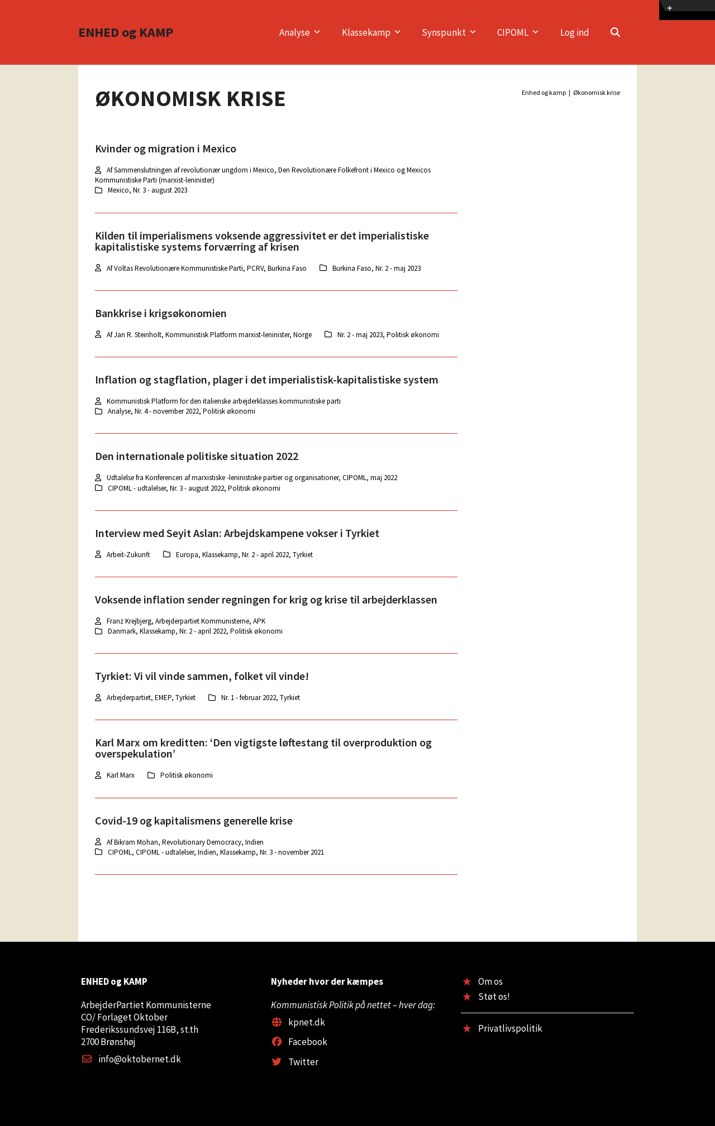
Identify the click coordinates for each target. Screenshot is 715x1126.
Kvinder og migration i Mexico (165, 148)
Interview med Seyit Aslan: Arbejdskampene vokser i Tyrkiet (237, 533)
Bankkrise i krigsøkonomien (161, 313)
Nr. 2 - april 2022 (265, 554)
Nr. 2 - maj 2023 (398, 268)
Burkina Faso (351, 268)
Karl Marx (121, 775)
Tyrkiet (303, 554)
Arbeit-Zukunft (128, 554)
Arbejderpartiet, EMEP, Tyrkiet (151, 697)
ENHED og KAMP (125, 32)
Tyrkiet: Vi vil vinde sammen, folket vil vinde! (202, 676)
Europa (187, 554)
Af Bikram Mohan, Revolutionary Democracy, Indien (185, 842)
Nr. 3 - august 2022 (197, 488)
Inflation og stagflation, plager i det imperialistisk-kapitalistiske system (266, 379)
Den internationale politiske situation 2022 (196, 456)
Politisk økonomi (413, 334)
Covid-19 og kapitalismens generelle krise (194, 820)
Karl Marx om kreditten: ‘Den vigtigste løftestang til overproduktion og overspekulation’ (263, 747)
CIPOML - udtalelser (137, 488)
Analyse (119, 411)
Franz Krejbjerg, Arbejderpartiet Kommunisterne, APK (186, 621)
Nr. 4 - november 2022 (167, 411)
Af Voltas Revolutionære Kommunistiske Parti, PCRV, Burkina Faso (207, 268)
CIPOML (120, 852)
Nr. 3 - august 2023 (160, 190)
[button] (615, 32)
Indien (207, 852)
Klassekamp (220, 554)
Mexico (118, 190)
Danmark (122, 631)
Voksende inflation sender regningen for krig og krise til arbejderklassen (266, 599)
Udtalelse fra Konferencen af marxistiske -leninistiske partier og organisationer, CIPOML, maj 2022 (252, 477)
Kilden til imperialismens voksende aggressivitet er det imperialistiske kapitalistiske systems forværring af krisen (262, 240)
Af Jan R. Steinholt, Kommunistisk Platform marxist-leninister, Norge (209, 334)
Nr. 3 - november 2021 (292, 852)
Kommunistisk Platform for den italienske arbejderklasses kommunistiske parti (224, 401)
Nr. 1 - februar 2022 (248, 697)
